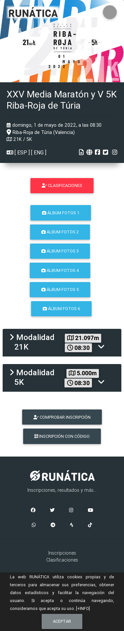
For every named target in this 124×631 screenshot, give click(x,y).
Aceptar (62, 621)
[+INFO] (83, 608)
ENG (38, 152)
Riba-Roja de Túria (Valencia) (41, 132)
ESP (22, 152)
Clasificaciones (62, 560)
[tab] (62, 342)
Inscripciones (62, 553)
